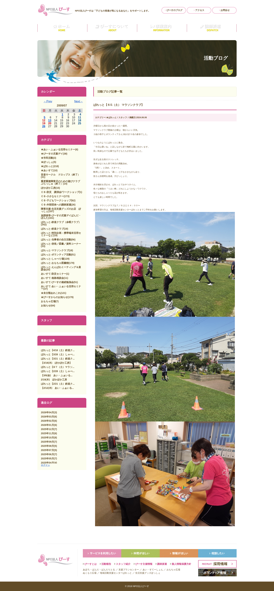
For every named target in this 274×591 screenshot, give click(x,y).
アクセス (199, 10)
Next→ (78, 101)
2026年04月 (47, 412)
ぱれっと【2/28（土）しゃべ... (58, 371)
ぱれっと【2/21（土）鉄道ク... (58, 383)
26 (43, 126)
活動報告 (106, 564)
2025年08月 (47, 446)
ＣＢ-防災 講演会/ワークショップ (60, 192)
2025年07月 (47, 450)
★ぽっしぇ (47, 162)
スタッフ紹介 (123, 564)
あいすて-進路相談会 (52, 278)
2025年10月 (47, 437)
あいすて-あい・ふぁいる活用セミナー (61, 287)
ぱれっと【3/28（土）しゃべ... (58, 354)
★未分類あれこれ (50, 293)
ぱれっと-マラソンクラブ (55, 250)
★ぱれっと (47, 166)
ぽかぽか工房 (48, 187)
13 (49, 120)
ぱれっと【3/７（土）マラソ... (57, 367)
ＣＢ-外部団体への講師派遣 (56, 204)
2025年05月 (47, 458)
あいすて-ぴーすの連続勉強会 (57, 282)
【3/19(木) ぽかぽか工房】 (56, 362)
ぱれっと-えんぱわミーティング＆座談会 (61, 268)
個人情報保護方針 (181, 564)
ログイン (45, 465)
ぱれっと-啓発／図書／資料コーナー (61, 243)
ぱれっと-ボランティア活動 (56, 254)
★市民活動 (47, 157)
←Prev (48, 101)
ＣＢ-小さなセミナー (52, 196)
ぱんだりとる (108, 569)
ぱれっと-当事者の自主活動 (56, 239)
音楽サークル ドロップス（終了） (60, 174)
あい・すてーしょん (153, 569)
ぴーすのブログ (173, 10)
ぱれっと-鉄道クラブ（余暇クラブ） (61, 222)
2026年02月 (47, 420)
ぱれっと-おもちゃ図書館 (55, 263)
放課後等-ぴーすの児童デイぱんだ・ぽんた (61, 216)
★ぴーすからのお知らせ (54, 297)
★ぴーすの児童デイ (52, 153)
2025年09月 (47, 441)
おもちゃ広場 (48, 301)
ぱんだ (95, 569)
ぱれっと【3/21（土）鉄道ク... (58, 358)
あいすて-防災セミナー (53, 273)
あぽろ (86, 569)
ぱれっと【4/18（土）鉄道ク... (58, 350)
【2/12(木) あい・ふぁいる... (57, 388)
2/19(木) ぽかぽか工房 (54, 379)
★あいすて (47, 170)
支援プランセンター (128, 569)
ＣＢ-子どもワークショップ (56, 200)
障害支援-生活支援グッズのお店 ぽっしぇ (61, 210)
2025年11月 (47, 433)
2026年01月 (47, 425)
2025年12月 (47, 429)
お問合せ (224, 10)
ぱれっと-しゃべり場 (52, 258)
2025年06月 (47, 454)
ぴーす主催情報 (143, 564)
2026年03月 (47, 416)
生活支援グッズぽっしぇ (147, 573)
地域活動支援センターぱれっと (116, 573)
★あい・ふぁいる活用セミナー (58, 149)
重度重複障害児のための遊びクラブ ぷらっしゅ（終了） (61, 182)
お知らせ (46, 305)
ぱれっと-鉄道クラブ (52, 228)
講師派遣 (162, 564)
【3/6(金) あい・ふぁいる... (56, 375)
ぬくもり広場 (89, 573)
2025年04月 (47, 462)
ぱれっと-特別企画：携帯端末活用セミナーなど (61, 234)
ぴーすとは (90, 564)
